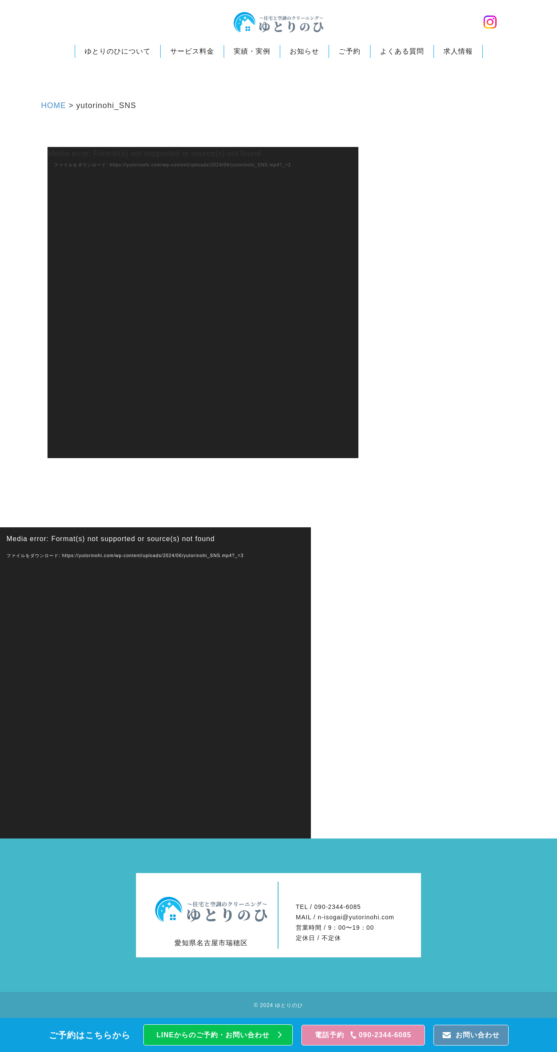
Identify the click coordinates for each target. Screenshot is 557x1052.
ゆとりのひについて (118, 53)
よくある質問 (402, 53)
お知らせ (304, 53)
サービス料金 (192, 53)
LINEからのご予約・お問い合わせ (213, 1035)
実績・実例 (252, 53)
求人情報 (458, 53)
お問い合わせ (478, 1035)
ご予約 (350, 53)
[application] (202, 302)
